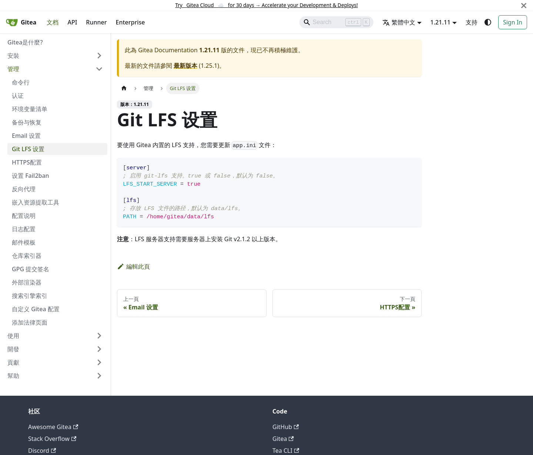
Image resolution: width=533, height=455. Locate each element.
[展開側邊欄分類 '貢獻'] (99, 362)
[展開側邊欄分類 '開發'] (99, 349)
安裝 (13, 56)
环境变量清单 (29, 109)
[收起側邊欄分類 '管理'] (99, 69)
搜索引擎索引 (29, 296)
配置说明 (24, 216)
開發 (13, 349)
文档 (52, 22)
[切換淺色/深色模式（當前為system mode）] (488, 22)
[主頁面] (124, 88)
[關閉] (523, 5)
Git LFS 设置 (28, 149)
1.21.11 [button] (440, 22)
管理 (13, 69)
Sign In (512, 22)
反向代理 (24, 189)
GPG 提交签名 (30, 269)
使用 (13, 336)
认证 (18, 96)
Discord (42, 450)
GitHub (285, 427)
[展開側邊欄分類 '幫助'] (99, 376)
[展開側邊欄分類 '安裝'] (99, 56)
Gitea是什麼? (25, 42)
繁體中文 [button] (398, 22)
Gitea (283, 439)
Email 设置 (26, 136)
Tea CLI (285, 450)
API (72, 22)
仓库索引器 (26, 256)
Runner (96, 22)
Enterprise (130, 22)
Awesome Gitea (53, 427)
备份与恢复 (26, 122)
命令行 (21, 82)
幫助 (13, 376)
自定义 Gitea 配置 (36, 309)
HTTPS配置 (27, 162)
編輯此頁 (133, 266)
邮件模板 (24, 242)
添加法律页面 (29, 322)
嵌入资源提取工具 (35, 202)
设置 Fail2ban (30, 176)
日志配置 (24, 229)
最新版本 (185, 66)
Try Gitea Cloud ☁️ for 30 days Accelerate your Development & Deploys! (266, 5)
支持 (471, 22)
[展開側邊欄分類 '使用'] (99, 336)
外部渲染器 (26, 282)
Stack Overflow (52, 439)
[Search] (336, 22)
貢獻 (13, 362)
